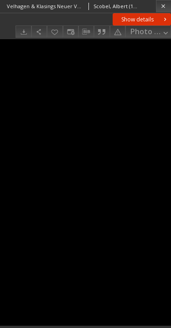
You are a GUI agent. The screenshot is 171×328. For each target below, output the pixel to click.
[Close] (163, 6)
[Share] (39, 32)
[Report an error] (117, 32)
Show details (144, 19)
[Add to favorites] (54, 32)
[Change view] (70, 32)
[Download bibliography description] (86, 32)
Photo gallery (150, 32)
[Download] (23, 32)
